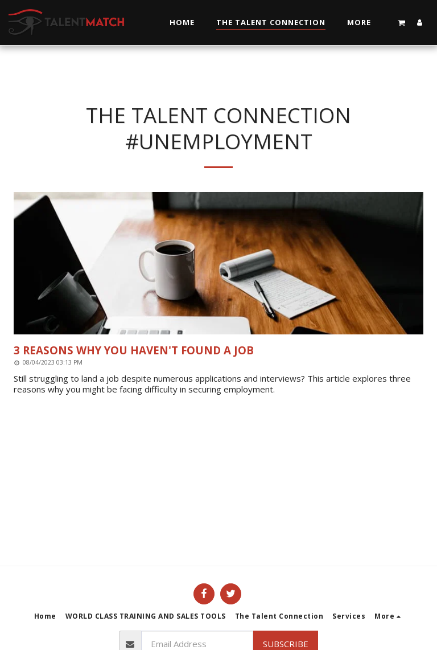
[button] (401, 22)
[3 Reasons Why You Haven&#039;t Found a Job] (218, 350)
